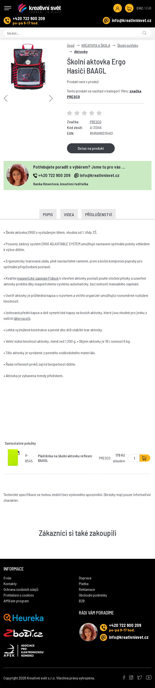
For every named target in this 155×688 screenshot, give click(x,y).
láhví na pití (22, 318)
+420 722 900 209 (29, 18)
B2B (82, 600)
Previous (5, 98)
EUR (148, 8)
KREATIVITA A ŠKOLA (96, 45)
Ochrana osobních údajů (21, 589)
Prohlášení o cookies (19, 595)
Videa (69, 214)
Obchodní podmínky (93, 595)
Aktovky (81, 51)
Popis (48, 214)
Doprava (85, 578)
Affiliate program (16, 600)
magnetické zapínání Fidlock (38, 278)
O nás (7, 578)
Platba (83, 583)
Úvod (70, 45)
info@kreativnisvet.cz (131, 20)
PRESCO (95, 121)
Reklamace (87, 589)
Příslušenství (98, 214)
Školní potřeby (127, 45)
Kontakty (10, 583)
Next (51, 98)
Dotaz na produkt (91, 148)
